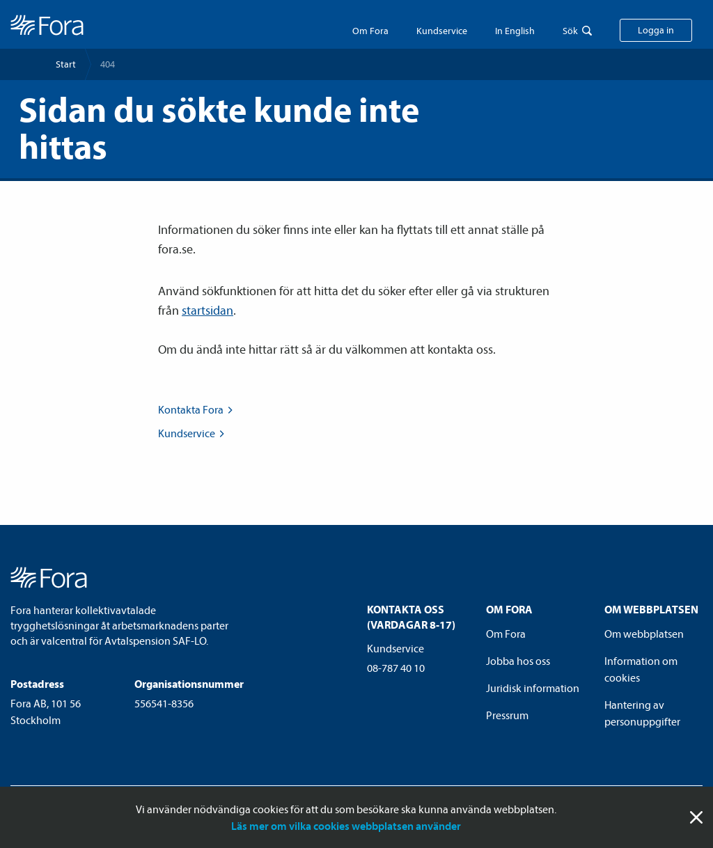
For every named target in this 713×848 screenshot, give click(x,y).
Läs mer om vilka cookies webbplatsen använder (346, 826)
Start (66, 64)
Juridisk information (532, 688)
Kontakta (196, 409)
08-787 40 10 (396, 668)
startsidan (207, 310)
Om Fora (370, 30)
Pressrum (507, 715)
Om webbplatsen (644, 634)
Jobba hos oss (518, 661)
